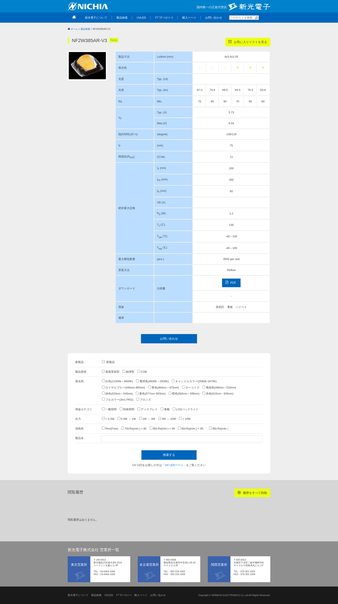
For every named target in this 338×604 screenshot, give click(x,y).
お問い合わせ (169, 338)
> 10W (185, 418)
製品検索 (85, 29)
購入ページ (140, 595)
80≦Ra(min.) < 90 (162, 428)
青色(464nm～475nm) (163, 387)
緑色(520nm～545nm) (117, 393)
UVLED (109, 595)
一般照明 (109, 409)
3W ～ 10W (167, 418)
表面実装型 (110, 371)
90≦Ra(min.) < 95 (192, 428)
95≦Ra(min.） (219, 428)
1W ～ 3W (147, 418)
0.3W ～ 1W (126, 418)
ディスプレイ (147, 409)
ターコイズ (190, 387)
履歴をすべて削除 (252, 493)
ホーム (74, 29)
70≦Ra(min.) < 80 (134, 428)
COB (142, 371)
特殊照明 (127, 409)
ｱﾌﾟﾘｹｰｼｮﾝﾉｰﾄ (123, 595)
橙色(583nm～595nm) (184, 393)
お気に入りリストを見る (247, 42)
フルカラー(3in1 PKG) (117, 399)
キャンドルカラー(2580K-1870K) (194, 381)
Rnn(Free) (110, 428)
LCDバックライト (186, 409)
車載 (165, 409)
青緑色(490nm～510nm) (219, 387)
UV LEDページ (174, 465)
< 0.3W (108, 418)
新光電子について (78, 595)
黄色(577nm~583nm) (151, 393)
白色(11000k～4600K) (117, 381)
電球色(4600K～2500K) (152, 381)
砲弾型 (128, 371)
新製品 (108, 362)
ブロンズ (143, 399)
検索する (169, 455)
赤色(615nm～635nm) (217, 393)
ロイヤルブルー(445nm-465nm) (123, 387)
